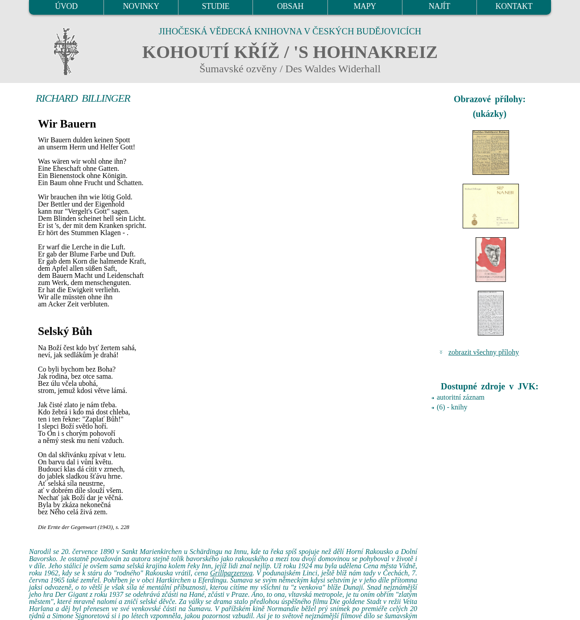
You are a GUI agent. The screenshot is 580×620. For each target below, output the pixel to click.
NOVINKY (141, 6)
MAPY (364, 6)
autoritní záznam (461, 397)
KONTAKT (514, 6)
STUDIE (216, 6)
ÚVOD (66, 6)
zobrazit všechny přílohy (483, 352)
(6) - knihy (452, 407)
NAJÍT (439, 6)
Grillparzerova (231, 573)
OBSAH (290, 6)
